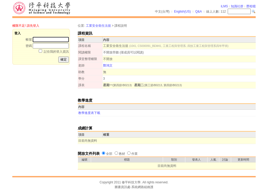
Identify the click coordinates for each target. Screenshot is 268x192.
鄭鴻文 (108, 65)
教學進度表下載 (89, 113)
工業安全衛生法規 (98, 26)
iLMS (224, 6)
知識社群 (237, 6)
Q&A (198, 11)
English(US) (182, 11)
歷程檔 (251, 6)
